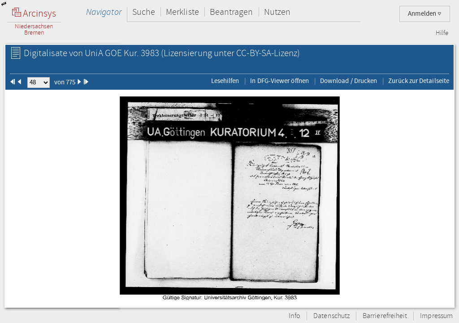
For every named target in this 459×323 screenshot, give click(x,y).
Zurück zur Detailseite (418, 80)
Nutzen (277, 11)
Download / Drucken (348, 80)
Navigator (103, 11)
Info (294, 316)
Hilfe (442, 33)
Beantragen (231, 11)
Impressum (436, 316)
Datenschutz (331, 316)
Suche (143, 11)
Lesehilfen (225, 80)
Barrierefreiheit (385, 316)
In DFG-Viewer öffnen (279, 80)
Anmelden (425, 13)
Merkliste (182, 11)
